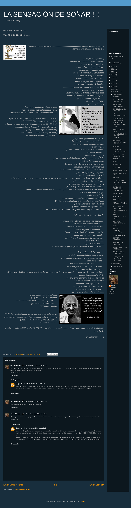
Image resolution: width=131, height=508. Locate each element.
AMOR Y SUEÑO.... (119, 193)
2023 (113, 66)
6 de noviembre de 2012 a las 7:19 (33, 384)
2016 (113, 77)
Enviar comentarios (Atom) (21, 489)
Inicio (56, 485)
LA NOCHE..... (117, 167)
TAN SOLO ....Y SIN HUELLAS (119, 110)
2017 (113, 75)
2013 (113, 86)
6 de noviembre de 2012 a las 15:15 (34, 428)
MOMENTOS (117, 164)
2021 (113, 72)
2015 (113, 80)
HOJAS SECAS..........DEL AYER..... (119, 216)
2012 (113, 89)
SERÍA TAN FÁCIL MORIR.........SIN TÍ (120, 203)
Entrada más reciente (13, 485)
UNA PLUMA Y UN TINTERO (119, 253)
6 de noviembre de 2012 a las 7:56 (36, 401)
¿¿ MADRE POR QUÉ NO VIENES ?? (119, 182)
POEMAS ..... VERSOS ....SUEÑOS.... (118, 230)
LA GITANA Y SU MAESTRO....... (118, 155)
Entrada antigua (96, 485)
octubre (115, 264)
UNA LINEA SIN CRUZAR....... (118, 243)
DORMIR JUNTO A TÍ (120, 170)
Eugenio (19, 384)
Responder (14, 375)
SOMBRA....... (117, 199)
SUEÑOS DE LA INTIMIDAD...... (118, 105)
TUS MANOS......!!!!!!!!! (119, 114)
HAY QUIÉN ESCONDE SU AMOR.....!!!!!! (118, 188)
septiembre (117, 266)
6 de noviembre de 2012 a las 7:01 (36, 365)
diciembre (116, 91)
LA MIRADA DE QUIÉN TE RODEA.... (118, 258)
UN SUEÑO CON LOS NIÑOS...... (119, 222)
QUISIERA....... (117, 97)
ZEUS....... (116, 226)
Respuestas (17, 380)
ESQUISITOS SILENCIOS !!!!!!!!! (119, 150)
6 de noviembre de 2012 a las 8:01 (36, 414)
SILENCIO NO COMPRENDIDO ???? (119, 124)
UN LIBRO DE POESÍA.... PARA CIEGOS (119, 142)
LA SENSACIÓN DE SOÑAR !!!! (51, 14)
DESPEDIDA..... (118, 196)
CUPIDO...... (117, 159)
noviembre (116, 94)
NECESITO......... (118, 147)
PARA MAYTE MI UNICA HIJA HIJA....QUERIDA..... (120, 209)
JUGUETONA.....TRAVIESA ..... (120, 248)
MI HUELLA (116, 162)
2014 (113, 83)
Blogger (82, 501)
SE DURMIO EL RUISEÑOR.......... (119, 100)
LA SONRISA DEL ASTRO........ (118, 119)
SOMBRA (116, 178)
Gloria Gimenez (16, 365)
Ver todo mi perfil (111, 292)
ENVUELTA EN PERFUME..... (118, 239)
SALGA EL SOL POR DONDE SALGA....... (119, 135)
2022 (113, 69)
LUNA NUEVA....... (119, 235)
